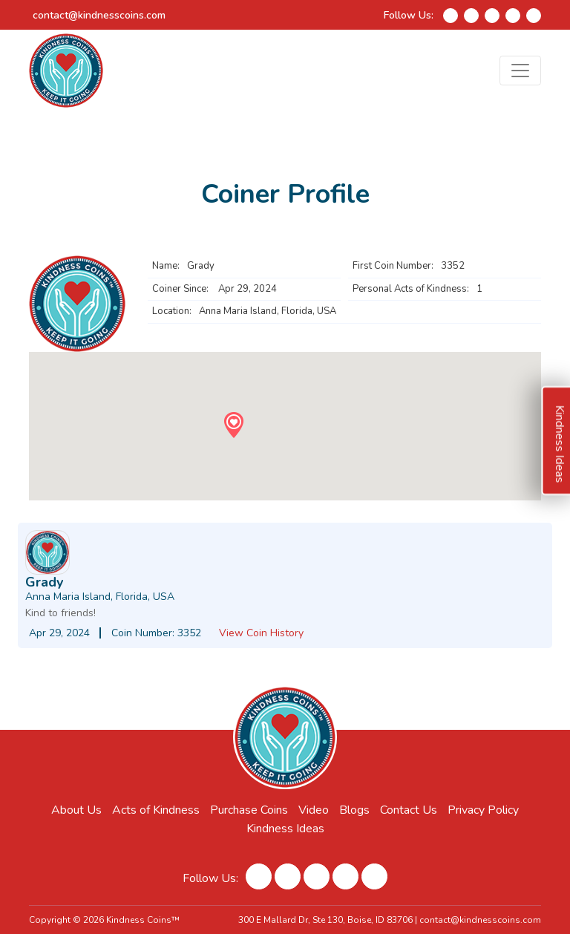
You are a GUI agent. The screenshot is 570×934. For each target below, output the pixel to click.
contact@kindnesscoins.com (99, 15)
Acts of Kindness (156, 810)
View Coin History (261, 633)
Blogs (354, 810)
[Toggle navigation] (520, 70)
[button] (233, 425)
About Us (76, 810)
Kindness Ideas (285, 828)
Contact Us (408, 810)
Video (313, 810)
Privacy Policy (483, 810)
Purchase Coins (249, 810)
